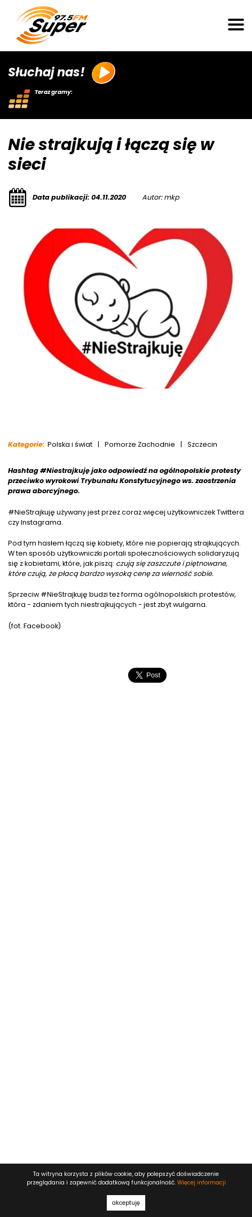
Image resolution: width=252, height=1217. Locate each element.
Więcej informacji (201, 1183)
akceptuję (126, 1203)
